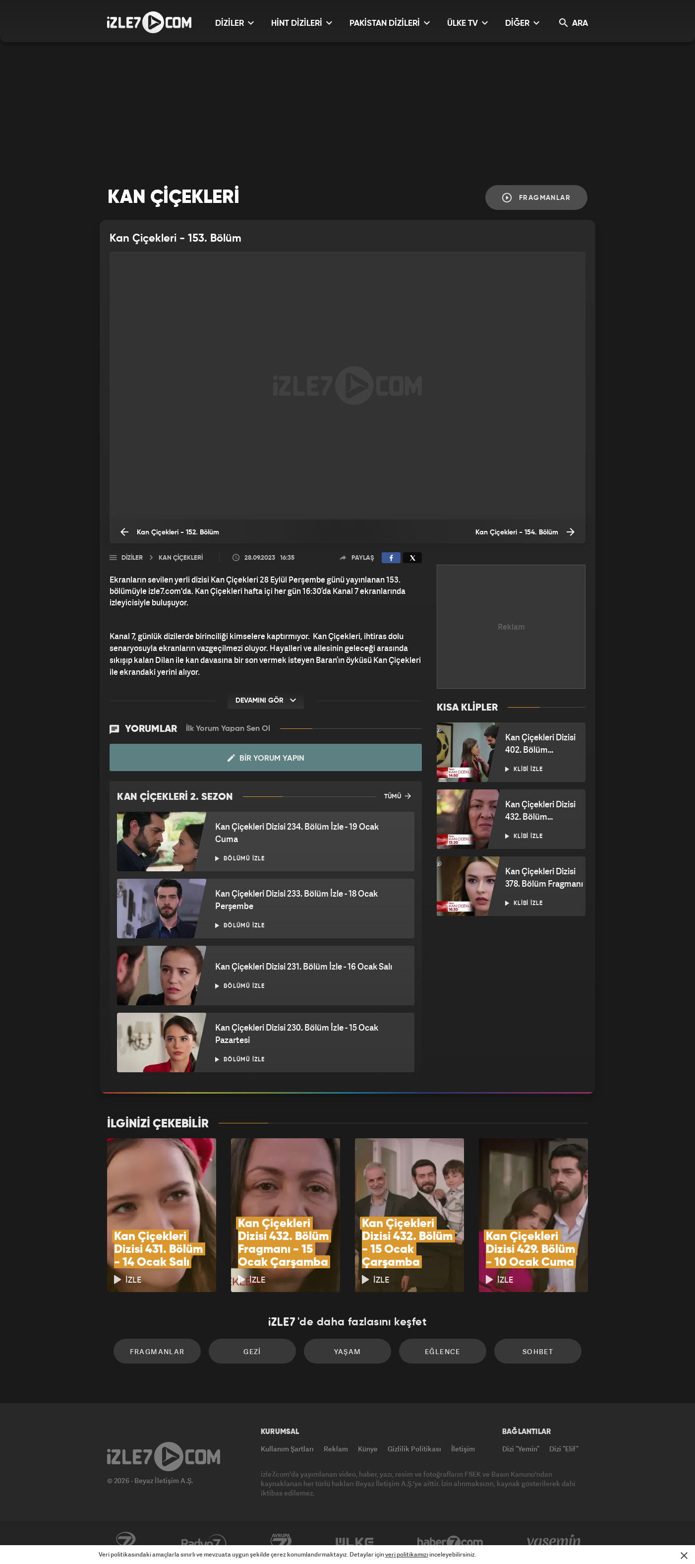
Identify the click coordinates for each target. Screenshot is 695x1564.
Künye (368, 1448)
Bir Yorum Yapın (266, 758)
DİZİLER (234, 23)
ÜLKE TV (467, 23)
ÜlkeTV (355, 1543)
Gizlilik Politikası (414, 1448)
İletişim (463, 1448)
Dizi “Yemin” (520, 1448)
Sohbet (537, 1351)
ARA (573, 23)
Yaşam (347, 1351)
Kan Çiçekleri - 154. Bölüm (525, 532)
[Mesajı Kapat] (684, 1556)
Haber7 (450, 1543)
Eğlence (443, 1351)
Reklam (336, 1448)
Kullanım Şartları (287, 1448)
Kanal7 (125, 1543)
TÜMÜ (397, 795)
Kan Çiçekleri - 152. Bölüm (169, 532)
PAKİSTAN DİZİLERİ (389, 23)
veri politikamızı (406, 1554)
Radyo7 (204, 1543)
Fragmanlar (536, 197)
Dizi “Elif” (564, 1448)
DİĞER (522, 23)
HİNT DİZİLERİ (301, 23)
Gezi (252, 1351)
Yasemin (554, 1543)
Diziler (132, 558)
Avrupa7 (281, 1543)
